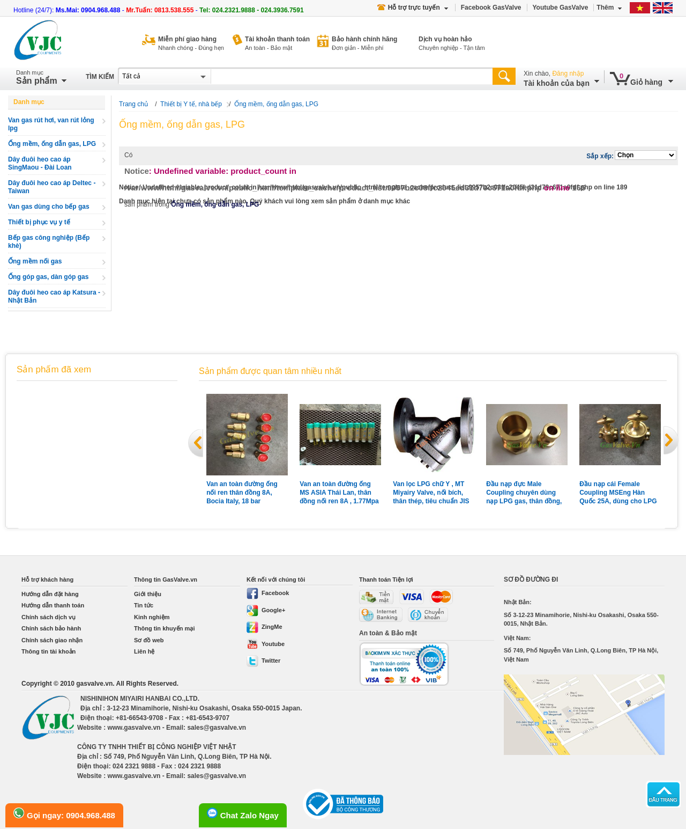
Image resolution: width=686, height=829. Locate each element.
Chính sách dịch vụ (48, 617)
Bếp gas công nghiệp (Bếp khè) (49, 242)
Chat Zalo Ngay (243, 814)
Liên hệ (144, 651)
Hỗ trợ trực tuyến (412, 7)
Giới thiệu (147, 594)
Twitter (263, 660)
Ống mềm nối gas (35, 261)
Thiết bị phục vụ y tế (39, 222)
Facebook (268, 593)
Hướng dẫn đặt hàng (50, 594)
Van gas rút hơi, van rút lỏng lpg (51, 124)
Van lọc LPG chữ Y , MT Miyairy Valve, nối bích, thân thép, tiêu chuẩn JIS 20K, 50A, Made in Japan (431, 492)
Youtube (266, 644)
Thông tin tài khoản (48, 651)
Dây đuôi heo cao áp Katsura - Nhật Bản (54, 296)
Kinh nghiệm (152, 617)
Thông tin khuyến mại (164, 628)
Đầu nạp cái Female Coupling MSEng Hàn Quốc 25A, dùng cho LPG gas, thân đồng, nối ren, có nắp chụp (620, 492)
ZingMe (264, 626)
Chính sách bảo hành (51, 628)
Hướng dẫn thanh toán (52, 605)
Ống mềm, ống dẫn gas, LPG (52, 144)
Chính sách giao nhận (52, 640)
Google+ (266, 610)
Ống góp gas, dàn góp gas (48, 277)
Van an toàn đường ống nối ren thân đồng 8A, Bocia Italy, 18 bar (242, 492)
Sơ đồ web (149, 640)
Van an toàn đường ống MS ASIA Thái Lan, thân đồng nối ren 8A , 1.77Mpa (339, 492)
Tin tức (143, 605)
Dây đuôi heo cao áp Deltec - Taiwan (51, 187)
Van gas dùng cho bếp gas (49, 206)
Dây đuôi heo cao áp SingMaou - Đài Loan (40, 163)
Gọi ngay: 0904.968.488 (64, 814)
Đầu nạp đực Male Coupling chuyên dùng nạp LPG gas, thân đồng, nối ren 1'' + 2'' (524, 492)
